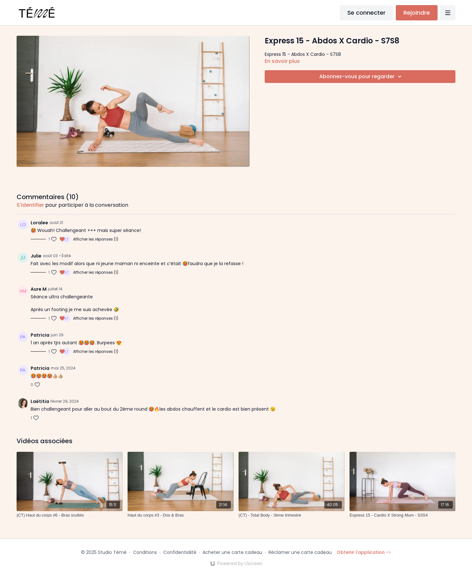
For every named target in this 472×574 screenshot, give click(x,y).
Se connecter (366, 13)
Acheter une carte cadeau (232, 552)
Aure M (39, 289)
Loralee (39, 223)
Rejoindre (416, 13)
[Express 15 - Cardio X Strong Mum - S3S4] (402, 515)
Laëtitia (40, 401)
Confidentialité (179, 552)
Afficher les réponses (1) (95, 239)
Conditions (145, 552)
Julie (36, 256)
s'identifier (30, 205)
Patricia (40, 335)
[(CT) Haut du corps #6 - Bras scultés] (69, 515)
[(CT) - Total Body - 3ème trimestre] (291, 515)
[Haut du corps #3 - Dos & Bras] (180, 515)
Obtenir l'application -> (364, 552)
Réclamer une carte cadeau (300, 552)
